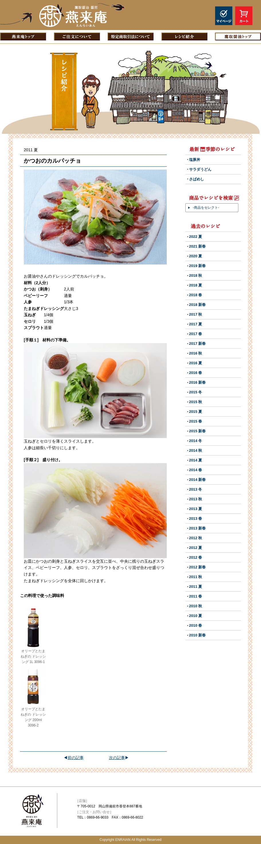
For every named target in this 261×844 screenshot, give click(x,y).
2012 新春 (197, 567)
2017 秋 (195, 314)
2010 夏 (195, 616)
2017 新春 (197, 343)
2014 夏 (195, 460)
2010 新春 (197, 635)
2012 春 (195, 557)
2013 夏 (195, 509)
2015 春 (195, 421)
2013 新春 (197, 528)
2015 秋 (195, 402)
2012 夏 (195, 548)
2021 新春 (197, 246)
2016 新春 (197, 382)
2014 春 (195, 470)
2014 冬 (195, 441)
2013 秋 (195, 499)
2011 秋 (195, 577)
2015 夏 (195, 411)
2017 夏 (195, 324)
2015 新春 (197, 431)
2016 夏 (195, 363)
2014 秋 (195, 450)
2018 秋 (195, 275)
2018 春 (195, 295)
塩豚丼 (194, 160)
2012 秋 (195, 538)
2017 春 (195, 334)
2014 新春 (197, 479)
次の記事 (117, 757)
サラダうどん (200, 169)
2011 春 (195, 596)
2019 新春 (197, 266)
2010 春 (195, 625)
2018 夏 (195, 285)
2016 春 (195, 373)
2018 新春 (197, 304)
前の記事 (76, 757)
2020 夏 (195, 256)
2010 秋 (195, 606)
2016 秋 (195, 353)
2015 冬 (195, 392)
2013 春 (195, 518)
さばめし (196, 179)
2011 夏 (195, 586)
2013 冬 (195, 489)
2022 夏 (195, 236)
